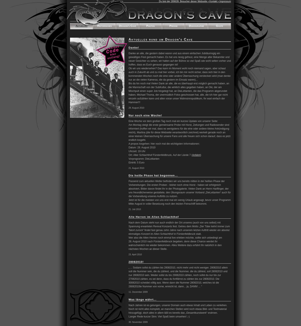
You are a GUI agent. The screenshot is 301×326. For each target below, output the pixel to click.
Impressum (225, 1)
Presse (173, 25)
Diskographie (196, 25)
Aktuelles (82, 25)
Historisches (104, 25)
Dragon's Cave (127, 25)
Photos (150, 25)
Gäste (219, 25)
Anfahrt (196, 155)
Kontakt (213, 1)
